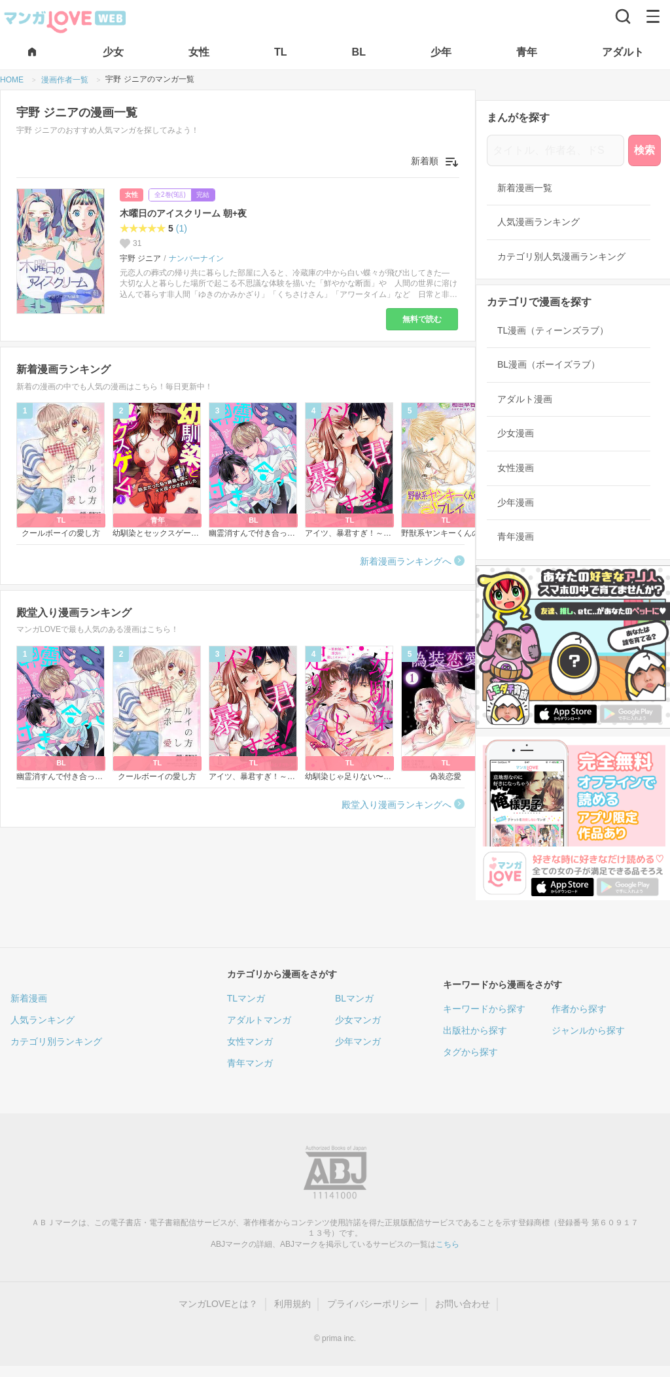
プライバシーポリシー (373, 1304)
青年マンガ (250, 1063)
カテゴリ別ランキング (56, 1041)
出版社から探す (475, 1030)
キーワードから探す (484, 1008)
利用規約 (292, 1304)
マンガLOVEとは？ (218, 1304)
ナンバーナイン (196, 258)
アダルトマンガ (259, 1020)
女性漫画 (515, 467)
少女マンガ (358, 1020)
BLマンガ (354, 998)
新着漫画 (28, 998)
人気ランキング (42, 1020)
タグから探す (470, 1052)
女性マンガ (250, 1041)
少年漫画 (515, 502)
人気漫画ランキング (538, 222)
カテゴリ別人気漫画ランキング (561, 256)
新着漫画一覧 (524, 188)
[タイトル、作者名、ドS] (555, 150)
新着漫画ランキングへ (405, 561)
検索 (644, 150)
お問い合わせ (462, 1304)
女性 (131, 194)
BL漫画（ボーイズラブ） (548, 364)
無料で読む (422, 319)
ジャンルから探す (588, 1030)
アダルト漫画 (524, 399)
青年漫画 (515, 536)
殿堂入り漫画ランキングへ (396, 804)
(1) (181, 228)
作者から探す (579, 1008)
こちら (447, 1244)
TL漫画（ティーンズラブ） (552, 330)
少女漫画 (515, 433)
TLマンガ (246, 998)
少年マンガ (358, 1041)
